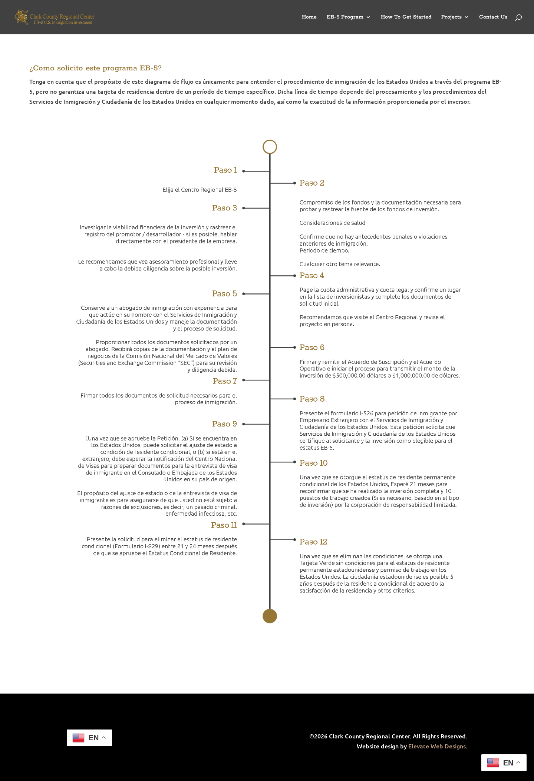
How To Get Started (406, 17)
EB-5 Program (345, 17)
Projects (451, 17)
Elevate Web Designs (437, 746)
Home (309, 17)
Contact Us (493, 17)
